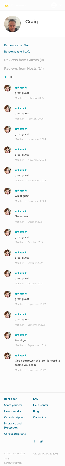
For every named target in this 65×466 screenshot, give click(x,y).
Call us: (45, 453)
